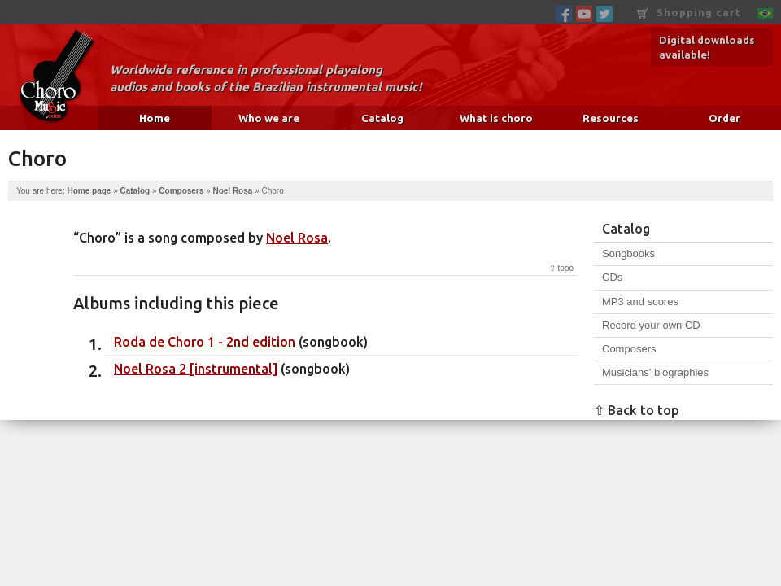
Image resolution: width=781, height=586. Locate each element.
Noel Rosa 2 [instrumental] (195, 368)
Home (154, 118)
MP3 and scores (640, 301)
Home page (89, 190)
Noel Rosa (232, 190)
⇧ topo (561, 268)
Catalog (382, 118)
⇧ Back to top (636, 410)
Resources (610, 118)
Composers (181, 190)
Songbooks (628, 253)
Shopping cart (689, 13)
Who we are (268, 118)
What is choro (496, 118)
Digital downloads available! (707, 47)
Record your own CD (651, 325)
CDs (612, 277)
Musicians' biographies (655, 372)
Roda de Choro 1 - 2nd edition (204, 342)
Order (724, 118)
